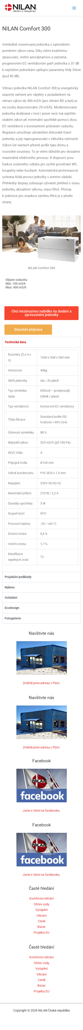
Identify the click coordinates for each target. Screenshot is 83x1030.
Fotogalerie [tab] (13, 618)
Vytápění (41, 910)
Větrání (41, 915)
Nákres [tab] (10, 587)
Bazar (41, 927)
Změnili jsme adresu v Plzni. (41, 683)
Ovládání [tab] (11, 597)
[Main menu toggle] (74, 8)
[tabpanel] (41, 459)
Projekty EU (41, 932)
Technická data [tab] (15, 342)
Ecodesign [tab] (12, 608)
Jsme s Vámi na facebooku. (41, 810)
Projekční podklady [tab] (18, 577)
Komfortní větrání (41, 898)
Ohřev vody (41, 904)
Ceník (41, 921)
